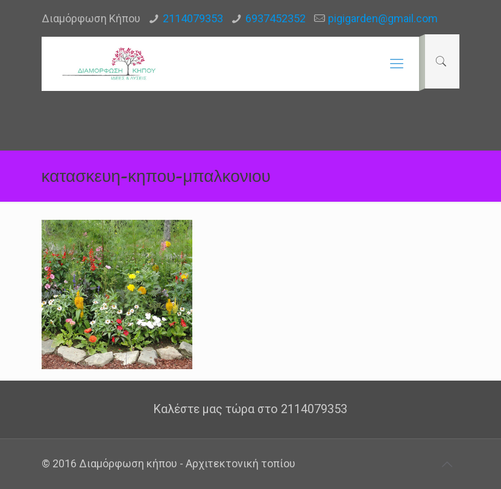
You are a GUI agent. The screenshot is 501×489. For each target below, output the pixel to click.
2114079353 (193, 18)
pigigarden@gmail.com (383, 18)
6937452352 (275, 18)
